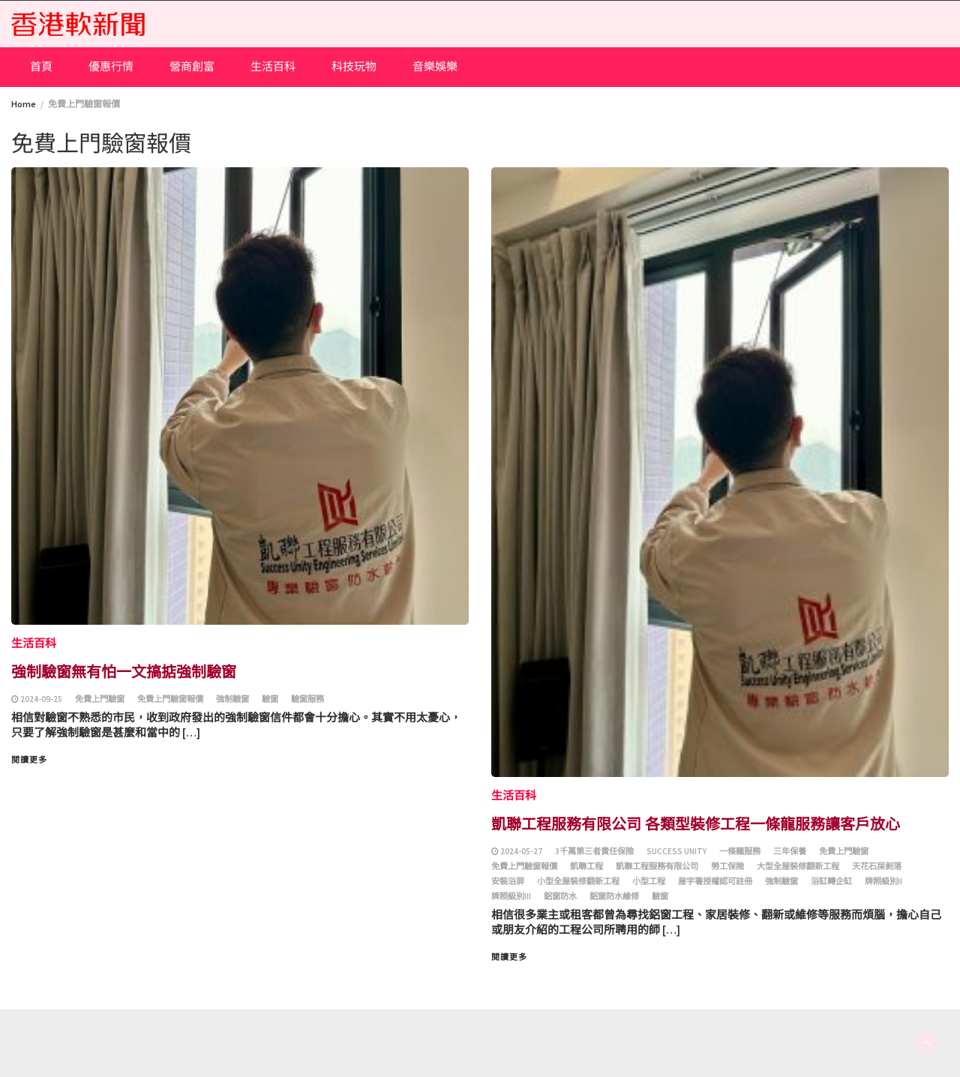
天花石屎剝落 (877, 866)
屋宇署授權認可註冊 (715, 881)
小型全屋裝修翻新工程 (578, 881)
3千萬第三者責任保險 (594, 851)
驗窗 (270, 699)
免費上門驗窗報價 (170, 699)
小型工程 (648, 881)
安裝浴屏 (507, 881)
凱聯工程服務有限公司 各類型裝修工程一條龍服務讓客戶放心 (695, 823)
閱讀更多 (29, 759)
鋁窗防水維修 (614, 896)
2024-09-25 (41, 699)
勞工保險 (727, 866)
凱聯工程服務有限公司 (657, 866)
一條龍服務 (739, 851)
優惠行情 (111, 66)
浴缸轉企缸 (831, 881)
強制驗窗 (232, 699)
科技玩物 (354, 66)
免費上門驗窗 (99, 699)
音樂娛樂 (435, 66)
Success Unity (676, 851)
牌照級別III (511, 896)
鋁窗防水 (560, 896)
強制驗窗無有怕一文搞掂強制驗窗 (123, 671)
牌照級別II (883, 881)
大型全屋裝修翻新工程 (798, 866)
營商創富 (192, 66)
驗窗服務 (307, 699)
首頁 (41, 66)
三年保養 (789, 851)
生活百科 (273, 66)
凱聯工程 (586, 866)
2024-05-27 (521, 851)
